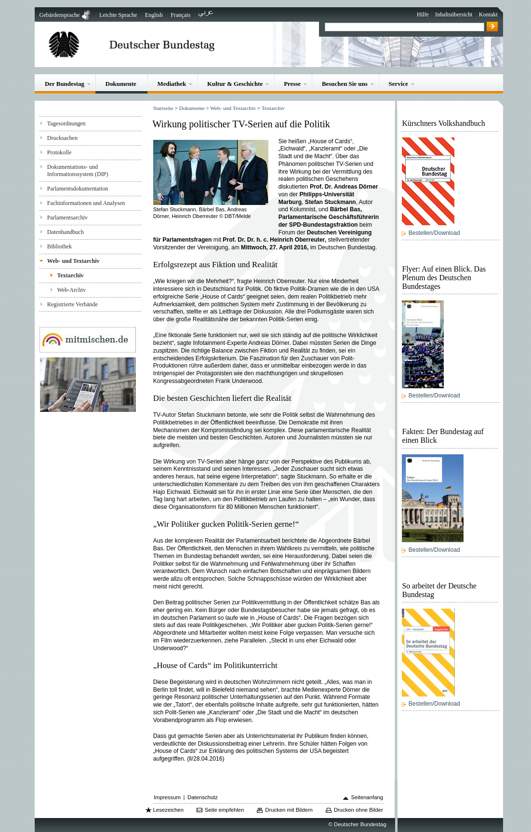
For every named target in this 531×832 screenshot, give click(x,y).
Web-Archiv (71, 289)
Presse (292, 83)
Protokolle (59, 152)
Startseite (163, 108)
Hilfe (423, 14)
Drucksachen (62, 138)
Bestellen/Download (434, 233)
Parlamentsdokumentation (77, 188)
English (154, 15)
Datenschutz (202, 797)
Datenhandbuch (65, 232)
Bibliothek (59, 246)
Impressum (167, 797)
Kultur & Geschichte (235, 83)
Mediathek (172, 83)
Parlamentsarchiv (67, 217)
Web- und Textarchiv (73, 261)
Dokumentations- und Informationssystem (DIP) (77, 170)
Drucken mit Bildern (289, 810)
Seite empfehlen (224, 810)
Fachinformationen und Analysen (86, 203)
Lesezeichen (168, 810)
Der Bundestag (64, 83)
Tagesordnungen (66, 123)
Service (398, 83)
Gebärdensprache (59, 15)
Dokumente (121, 83)
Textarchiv (70, 275)
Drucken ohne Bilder (358, 810)
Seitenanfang (367, 797)
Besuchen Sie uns (345, 83)
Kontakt (488, 14)
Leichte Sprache (118, 15)
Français (180, 15)
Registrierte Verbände (72, 304)
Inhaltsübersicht (453, 14)
